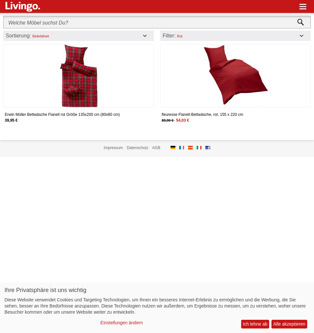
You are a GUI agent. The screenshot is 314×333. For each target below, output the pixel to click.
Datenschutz (137, 148)
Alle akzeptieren (289, 324)
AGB (156, 148)
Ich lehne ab (255, 324)
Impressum (113, 148)
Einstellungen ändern (122, 322)
